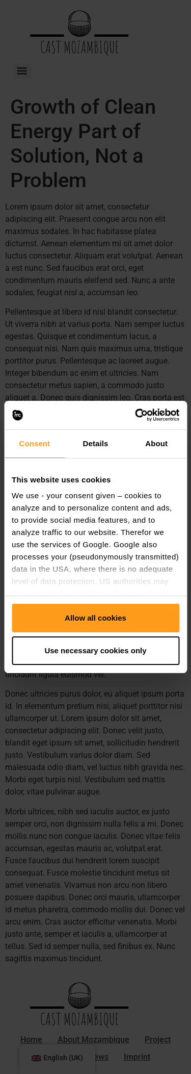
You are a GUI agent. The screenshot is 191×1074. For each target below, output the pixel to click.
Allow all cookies (95, 617)
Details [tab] (95, 443)
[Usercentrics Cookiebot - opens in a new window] (136, 415)
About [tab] (156, 443)
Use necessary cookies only (95, 650)
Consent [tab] (34, 443)
